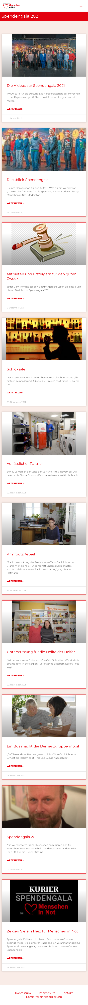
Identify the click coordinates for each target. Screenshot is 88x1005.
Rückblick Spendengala (27, 180)
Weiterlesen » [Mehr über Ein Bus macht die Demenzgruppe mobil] (15, 766)
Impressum (23, 993)
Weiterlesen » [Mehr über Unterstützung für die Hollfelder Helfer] (15, 675)
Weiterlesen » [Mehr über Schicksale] (15, 392)
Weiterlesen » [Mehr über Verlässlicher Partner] (15, 483)
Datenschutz (46, 993)
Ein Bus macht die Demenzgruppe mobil (43, 746)
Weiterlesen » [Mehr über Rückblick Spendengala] (15, 203)
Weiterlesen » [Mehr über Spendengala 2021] (15, 860)
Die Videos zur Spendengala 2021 (36, 85)
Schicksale (16, 369)
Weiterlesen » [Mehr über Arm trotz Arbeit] (15, 581)
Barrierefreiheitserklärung (44, 996)
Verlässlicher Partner (25, 463)
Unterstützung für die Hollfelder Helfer (41, 652)
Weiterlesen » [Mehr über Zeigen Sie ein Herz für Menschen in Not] (15, 958)
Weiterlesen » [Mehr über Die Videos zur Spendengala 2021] (15, 109)
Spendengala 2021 (23, 837)
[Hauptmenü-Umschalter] (81, 6)
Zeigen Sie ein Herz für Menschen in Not (42, 931)
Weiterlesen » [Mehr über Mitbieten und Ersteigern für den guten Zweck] (15, 298)
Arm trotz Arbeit (21, 554)
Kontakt (67, 993)
